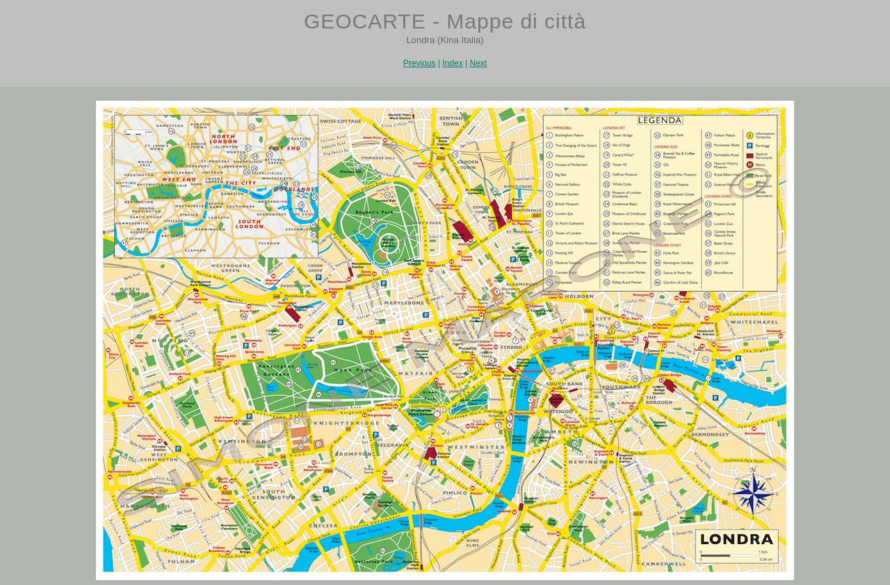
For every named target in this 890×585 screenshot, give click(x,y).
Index (452, 63)
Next (478, 63)
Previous (419, 63)
